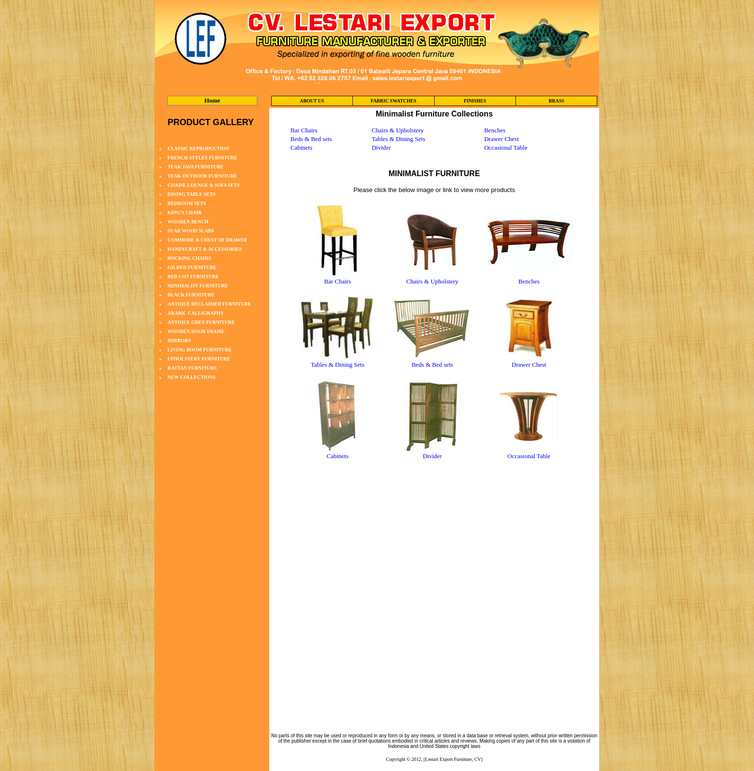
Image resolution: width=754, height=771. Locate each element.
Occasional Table (505, 147)
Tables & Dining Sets (398, 138)
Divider (381, 147)
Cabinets (301, 147)
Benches (494, 130)
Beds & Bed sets (311, 138)
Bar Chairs (303, 130)
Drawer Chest (501, 138)
